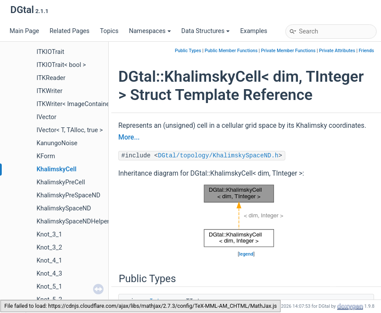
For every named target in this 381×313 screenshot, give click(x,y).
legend (246, 254)
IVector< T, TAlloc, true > (70, 130)
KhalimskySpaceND (64, 208)
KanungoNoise (57, 143)
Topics (109, 31)
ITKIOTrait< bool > (61, 65)
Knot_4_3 (49, 273)
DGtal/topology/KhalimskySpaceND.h (218, 155)
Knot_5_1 (49, 286)
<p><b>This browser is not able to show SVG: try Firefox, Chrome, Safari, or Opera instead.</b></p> (246, 216)
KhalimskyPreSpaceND (68, 195)
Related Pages (70, 31)
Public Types (188, 50)
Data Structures (205, 31)
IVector (47, 117)
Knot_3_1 (49, 234)
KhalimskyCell (57, 169)
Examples (253, 31)
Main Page (24, 31)
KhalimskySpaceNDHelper (73, 221)
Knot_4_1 (49, 260)
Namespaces (149, 31)
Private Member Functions (288, 50)
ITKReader (51, 78)
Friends (366, 50)
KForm (46, 156)
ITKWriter (50, 91)
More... (129, 137)
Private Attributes (337, 50)
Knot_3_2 (49, 247)
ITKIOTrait (50, 52)
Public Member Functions (230, 50)
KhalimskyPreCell (61, 182)
